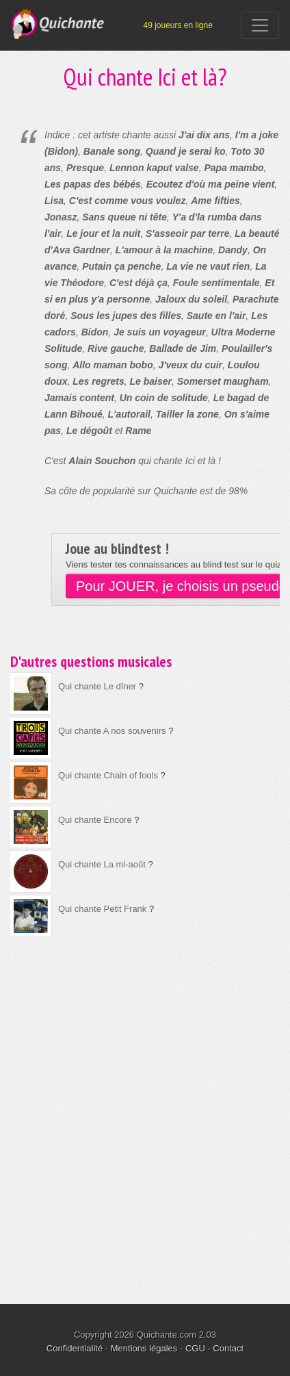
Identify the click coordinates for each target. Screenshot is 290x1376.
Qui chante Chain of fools (108, 775)
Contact (228, 1348)
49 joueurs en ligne (177, 25)
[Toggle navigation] (260, 25)
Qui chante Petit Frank (102, 909)
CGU (195, 1348)
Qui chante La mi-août (102, 864)
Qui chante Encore (95, 820)
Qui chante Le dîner (97, 686)
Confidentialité (75, 1348)
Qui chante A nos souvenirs (112, 731)
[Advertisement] (145, 1111)
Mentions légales (144, 1348)
